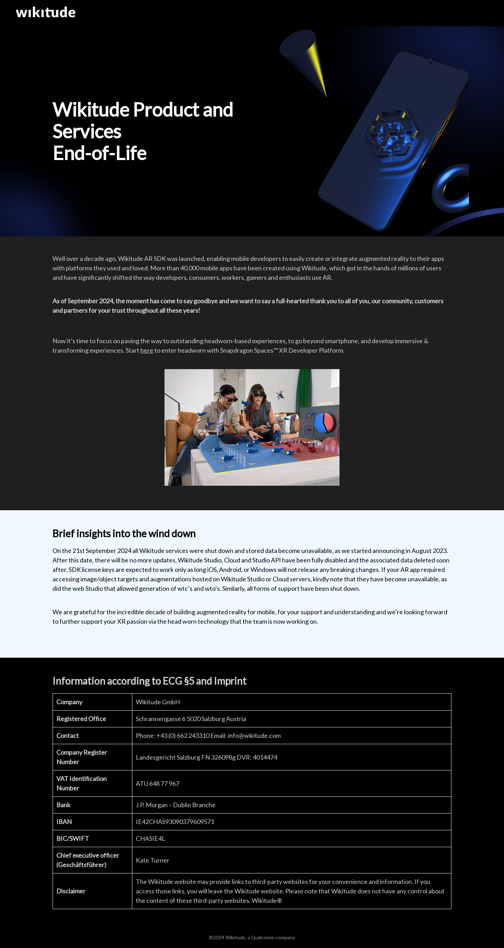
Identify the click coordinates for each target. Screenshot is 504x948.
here (146, 350)
